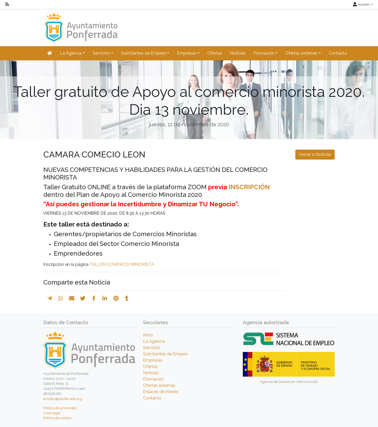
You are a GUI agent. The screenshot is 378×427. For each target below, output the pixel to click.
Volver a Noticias (315, 154)
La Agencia (154, 341)
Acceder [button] (361, 4)
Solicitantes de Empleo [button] (143, 53)
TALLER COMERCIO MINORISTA (122, 264)
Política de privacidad (60, 408)
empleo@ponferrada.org (62, 399)
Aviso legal (51, 413)
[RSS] (7, 4)
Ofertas (214, 53)
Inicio (148, 335)
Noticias (238, 53)
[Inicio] (80, 25)
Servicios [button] (101, 53)
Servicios (151, 347)
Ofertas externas (159, 385)
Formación (153, 379)
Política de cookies (57, 418)
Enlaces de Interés (160, 391)
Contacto (338, 53)
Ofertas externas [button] (301, 53)
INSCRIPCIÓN (249, 187)
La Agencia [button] (71, 53)
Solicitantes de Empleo (165, 353)
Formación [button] (264, 53)
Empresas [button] (186, 53)
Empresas (152, 360)
